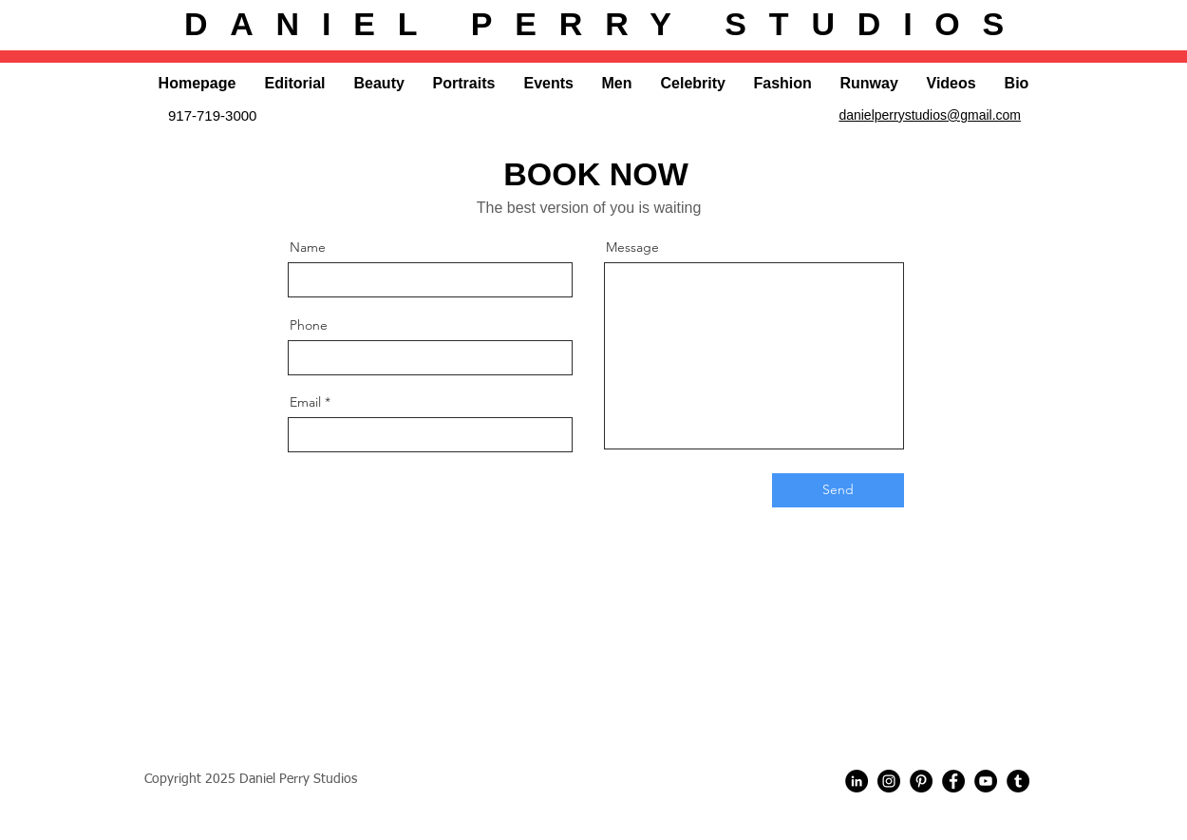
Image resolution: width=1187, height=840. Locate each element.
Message (632, 247)
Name (308, 247)
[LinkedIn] (856, 781)
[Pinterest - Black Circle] (921, 781)
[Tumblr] (1018, 781)
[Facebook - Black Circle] (953, 781)
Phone (309, 325)
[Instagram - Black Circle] (888, 781)
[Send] (838, 490)
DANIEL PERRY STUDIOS (605, 24)
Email (305, 402)
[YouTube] (985, 781)
